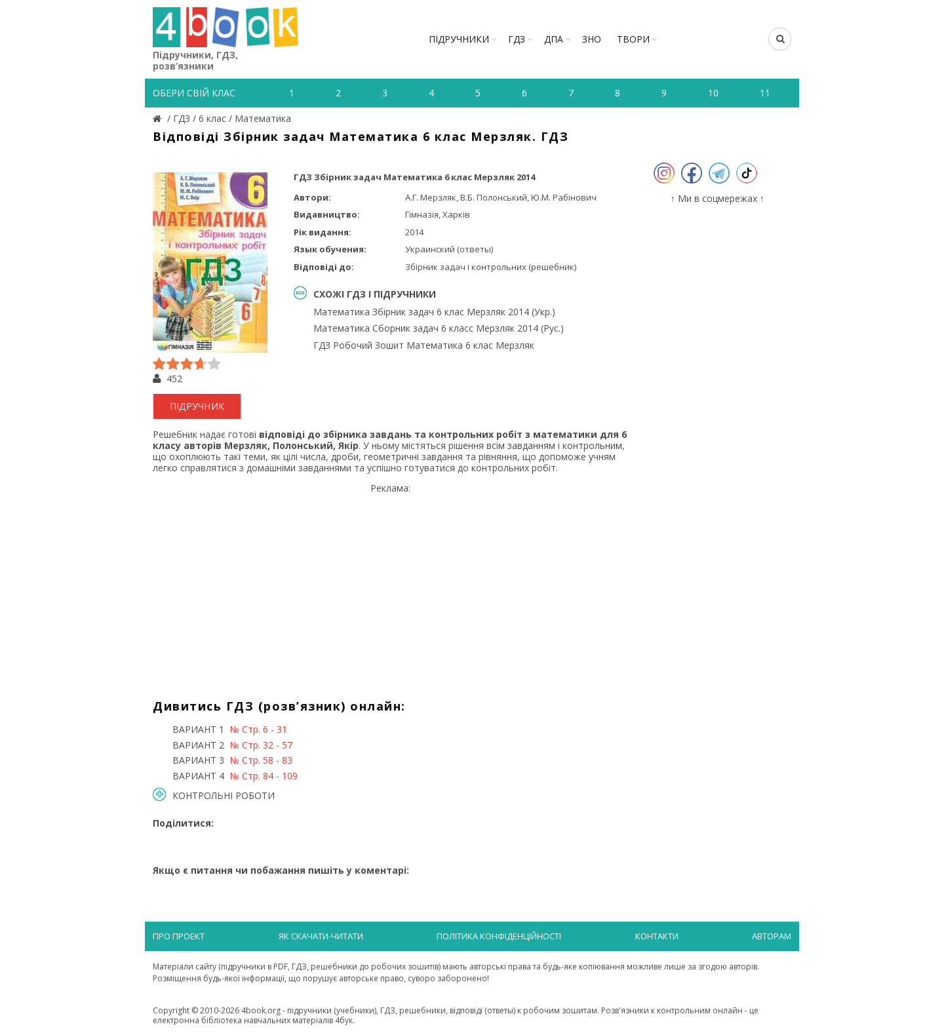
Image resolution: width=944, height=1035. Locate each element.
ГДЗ (516, 39)
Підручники (459, 39)
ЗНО (591, 39)
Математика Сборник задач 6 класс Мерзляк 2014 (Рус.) (438, 328)
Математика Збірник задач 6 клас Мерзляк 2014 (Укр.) (434, 311)
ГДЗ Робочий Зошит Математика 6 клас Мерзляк (423, 345)
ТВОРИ (633, 39)
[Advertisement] (390, 586)
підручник (197, 406)
